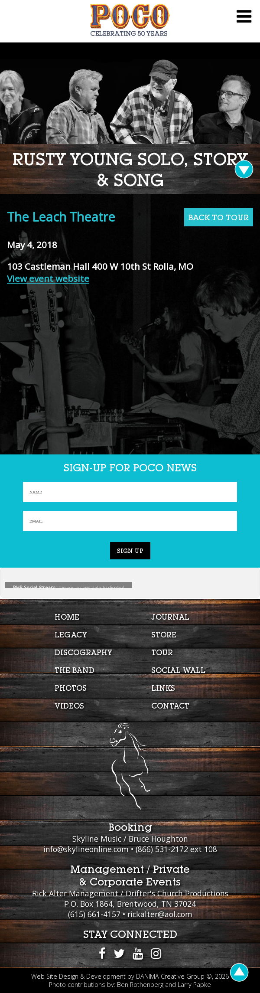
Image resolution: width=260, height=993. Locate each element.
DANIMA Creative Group (170, 976)
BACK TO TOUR (218, 217)
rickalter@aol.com (159, 914)
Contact (170, 705)
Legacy (71, 634)
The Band (74, 670)
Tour (162, 652)
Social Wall (178, 670)
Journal (170, 616)
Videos (69, 705)
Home (67, 616)
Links (163, 687)
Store (163, 634)
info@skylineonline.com (86, 849)
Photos (71, 687)
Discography (83, 652)
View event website (48, 278)
